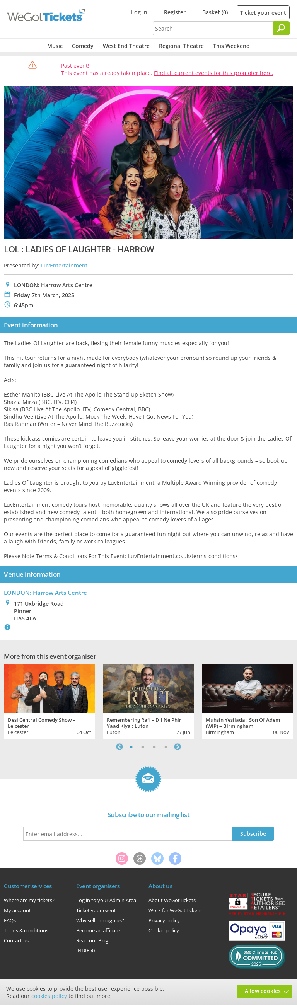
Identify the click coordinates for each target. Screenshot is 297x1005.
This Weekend (231, 45)
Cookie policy (163, 930)
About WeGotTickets (172, 900)
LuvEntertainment (64, 265)
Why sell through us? (100, 920)
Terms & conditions (26, 930)
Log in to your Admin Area (106, 900)
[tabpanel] (49, 701)
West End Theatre (126, 45)
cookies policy (49, 996)
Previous (119, 747)
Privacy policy (164, 920)
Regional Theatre (181, 45)
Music (55, 45)
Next (177, 747)
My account (17, 910)
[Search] (281, 28)
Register (175, 12)
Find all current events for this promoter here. (213, 73)
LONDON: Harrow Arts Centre (45, 592)
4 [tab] (166, 747)
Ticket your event (263, 12)
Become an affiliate (98, 930)
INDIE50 (85, 950)
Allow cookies (263, 991)
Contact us (16, 940)
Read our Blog (92, 940)
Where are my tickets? (29, 900)
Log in (139, 12)
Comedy (83, 45)
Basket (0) (215, 12)
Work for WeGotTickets (174, 910)
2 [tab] (143, 747)
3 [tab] (154, 747)
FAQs (10, 920)
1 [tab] (131, 747)
